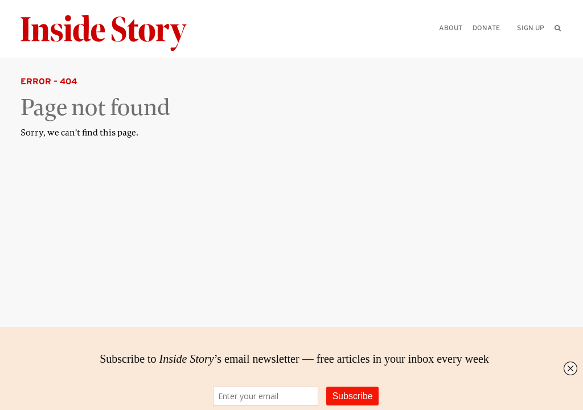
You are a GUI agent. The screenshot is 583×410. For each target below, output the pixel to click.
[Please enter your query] (499, 43)
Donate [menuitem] (486, 27)
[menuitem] (558, 28)
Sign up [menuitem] (530, 27)
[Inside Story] (111, 33)
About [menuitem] (450, 27)
